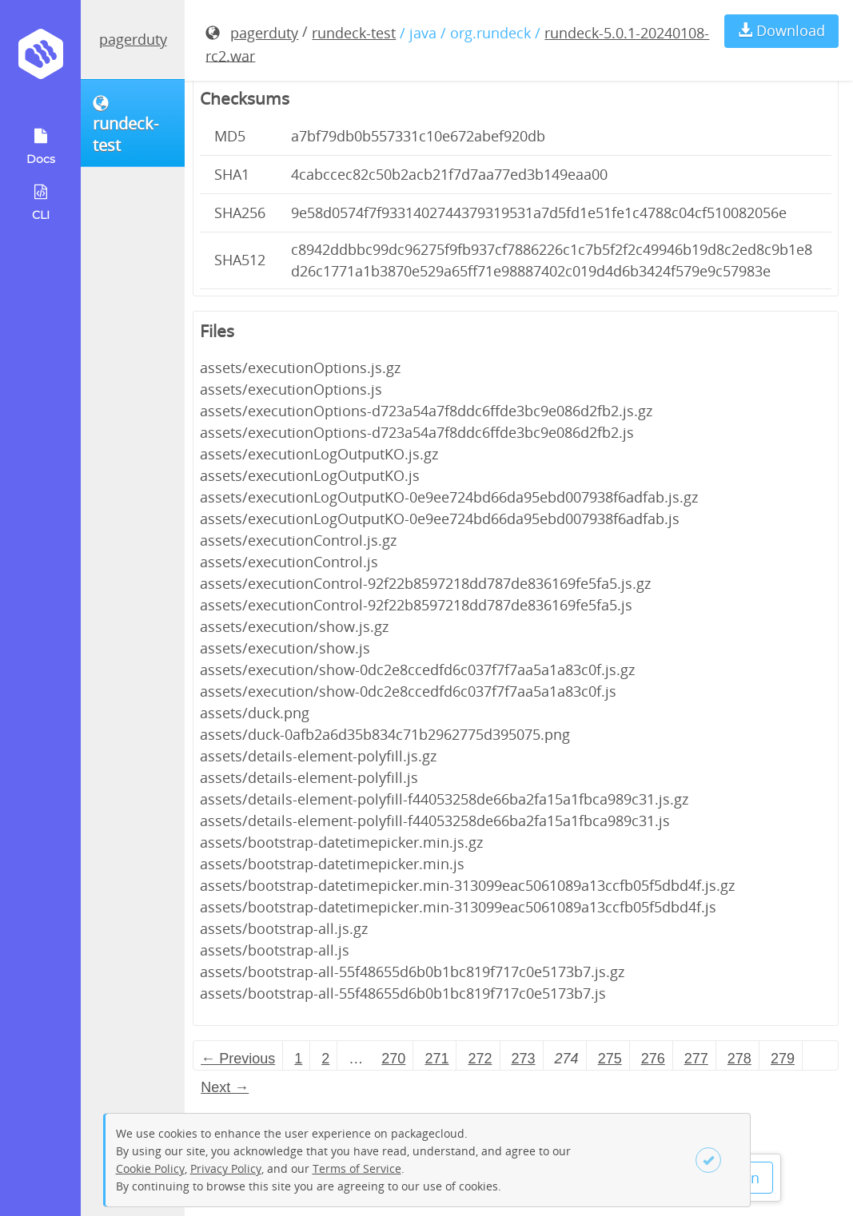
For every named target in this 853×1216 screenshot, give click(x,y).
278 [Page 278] (739, 1059)
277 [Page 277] (696, 1059)
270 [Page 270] (393, 1059)
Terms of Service (357, 1168)
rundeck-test (354, 32)
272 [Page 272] (480, 1059)
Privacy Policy (225, 1168)
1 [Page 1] (298, 1059)
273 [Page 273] (524, 1059)
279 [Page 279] (783, 1059)
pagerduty (133, 39)
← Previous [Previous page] (238, 1059)
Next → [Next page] (225, 1087)
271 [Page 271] (436, 1059)
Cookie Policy (150, 1168)
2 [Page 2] (325, 1059)
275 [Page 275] (610, 1059)
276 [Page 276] (653, 1059)
